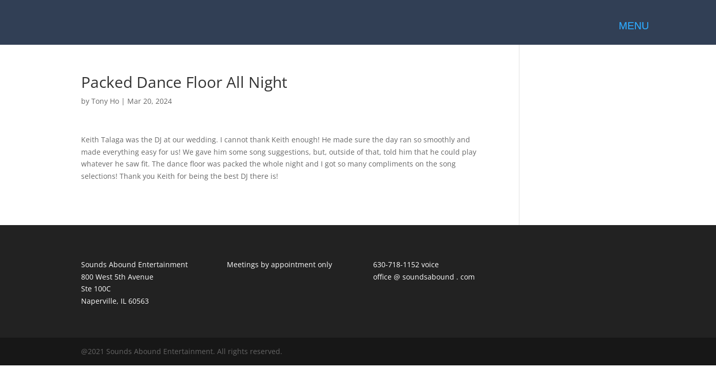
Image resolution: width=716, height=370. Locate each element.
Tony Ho (105, 101)
